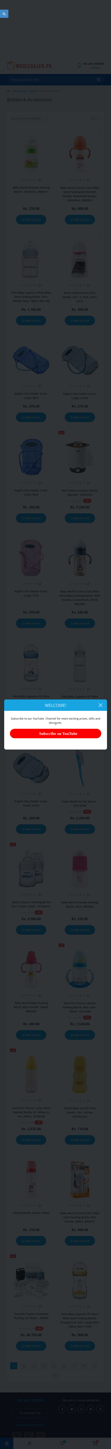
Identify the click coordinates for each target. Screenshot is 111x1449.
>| (55, 1375)
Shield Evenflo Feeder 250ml (31, 1213)
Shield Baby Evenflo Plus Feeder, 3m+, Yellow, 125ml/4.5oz (80, 1112)
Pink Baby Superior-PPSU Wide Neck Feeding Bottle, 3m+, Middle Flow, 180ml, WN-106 (31, 297)
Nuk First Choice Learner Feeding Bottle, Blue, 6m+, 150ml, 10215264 (80, 1007)
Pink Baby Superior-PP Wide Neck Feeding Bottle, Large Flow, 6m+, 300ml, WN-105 (79, 701)
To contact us (29, 1413)
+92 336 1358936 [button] (30, 1400)
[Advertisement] (55, 32)
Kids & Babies (19, 90)
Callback (95, 67)
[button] (93, 64)
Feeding (33, 90)
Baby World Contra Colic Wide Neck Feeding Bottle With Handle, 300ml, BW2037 (79, 1217)
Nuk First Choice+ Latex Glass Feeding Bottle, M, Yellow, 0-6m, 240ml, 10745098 (31, 1112)
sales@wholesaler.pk (30, 1424)
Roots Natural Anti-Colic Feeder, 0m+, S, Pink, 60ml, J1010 (79, 297)
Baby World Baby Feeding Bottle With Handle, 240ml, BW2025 (31, 1007)
